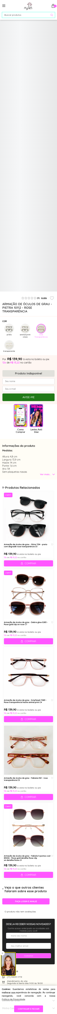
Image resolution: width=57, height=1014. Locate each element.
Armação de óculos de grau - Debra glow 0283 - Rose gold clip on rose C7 (26, 623)
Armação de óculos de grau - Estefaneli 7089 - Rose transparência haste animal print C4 (25, 701)
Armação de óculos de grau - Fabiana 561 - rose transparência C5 (26, 779)
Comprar (30, 563)
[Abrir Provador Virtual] (49, 27)
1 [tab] (28, 290)
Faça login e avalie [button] (26, 901)
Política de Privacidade (13, 999)
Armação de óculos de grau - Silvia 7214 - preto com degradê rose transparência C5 (25, 545)
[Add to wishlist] (52, 298)
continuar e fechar (28, 1009)
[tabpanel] (9, 278)
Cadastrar (28, 956)
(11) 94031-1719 (14, 977)
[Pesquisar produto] (52, 15)
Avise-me (28, 397)
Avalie (44, 298)
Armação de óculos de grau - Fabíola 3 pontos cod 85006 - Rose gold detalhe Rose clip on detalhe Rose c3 (27, 858)
